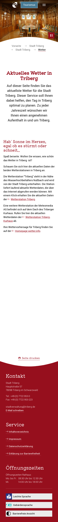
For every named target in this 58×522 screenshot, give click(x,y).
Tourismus (29, 4)
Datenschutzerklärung (21, 446)
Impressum (15, 439)
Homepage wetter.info (27, 231)
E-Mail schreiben (15, 410)
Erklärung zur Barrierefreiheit (24, 453)
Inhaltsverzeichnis (19, 431)
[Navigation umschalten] (44, 5)
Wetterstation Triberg (23, 199)
